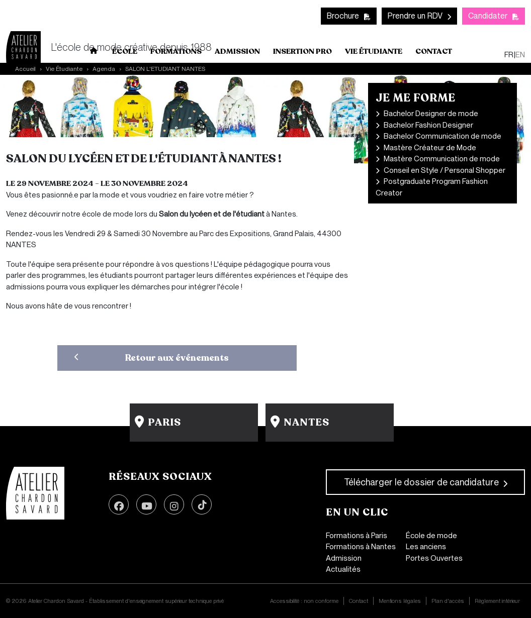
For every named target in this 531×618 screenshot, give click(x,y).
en (520, 54)
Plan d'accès (447, 600)
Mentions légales (400, 600)
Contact (433, 51)
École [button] (124, 51)
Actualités (343, 569)
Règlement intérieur (497, 600)
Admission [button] (237, 51)
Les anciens (426, 546)
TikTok (202, 504)
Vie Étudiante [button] (373, 51)
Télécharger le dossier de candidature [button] (421, 482)
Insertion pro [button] (302, 51)
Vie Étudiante (64, 68)
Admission (344, 558)
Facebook (119, 504)
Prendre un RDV (415, 16)
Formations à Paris (356, 535)
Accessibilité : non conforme (304, 600)
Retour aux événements (177, 358)
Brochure (343, 16)
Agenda (104, 68)
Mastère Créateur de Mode (430, 147)
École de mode (431, 535)
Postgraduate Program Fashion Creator (432, 187)
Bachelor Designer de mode (431, 113)
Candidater (487, 16)
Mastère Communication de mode (442, 158)
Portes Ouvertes (434, 558)
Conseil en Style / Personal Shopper (444, 170)
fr (508, 54)
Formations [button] (176, 51)
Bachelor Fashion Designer (428, 125)
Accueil (94, 53)
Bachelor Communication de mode (442, 136)
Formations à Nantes (361, 546)
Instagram (174, 504)
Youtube (146, 504)
